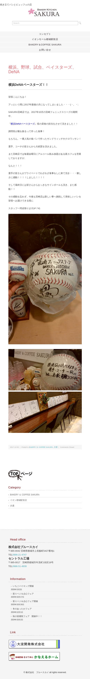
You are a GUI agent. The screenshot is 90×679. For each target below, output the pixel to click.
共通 (55, 447)
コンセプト (45, 34)
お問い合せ (45, 50)
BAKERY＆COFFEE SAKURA (44, 44)
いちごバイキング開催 (23, 586)
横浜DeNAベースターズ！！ (28, 84)
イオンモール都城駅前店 (45, 39)
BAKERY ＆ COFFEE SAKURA (41, 447)
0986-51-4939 (19, 566)
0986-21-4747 (19, 554)
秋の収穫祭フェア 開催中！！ (27, 616)
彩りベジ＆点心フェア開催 (25, 601)
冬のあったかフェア (22, 609)
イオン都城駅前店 (18, 500)
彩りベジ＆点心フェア (23, 594)
